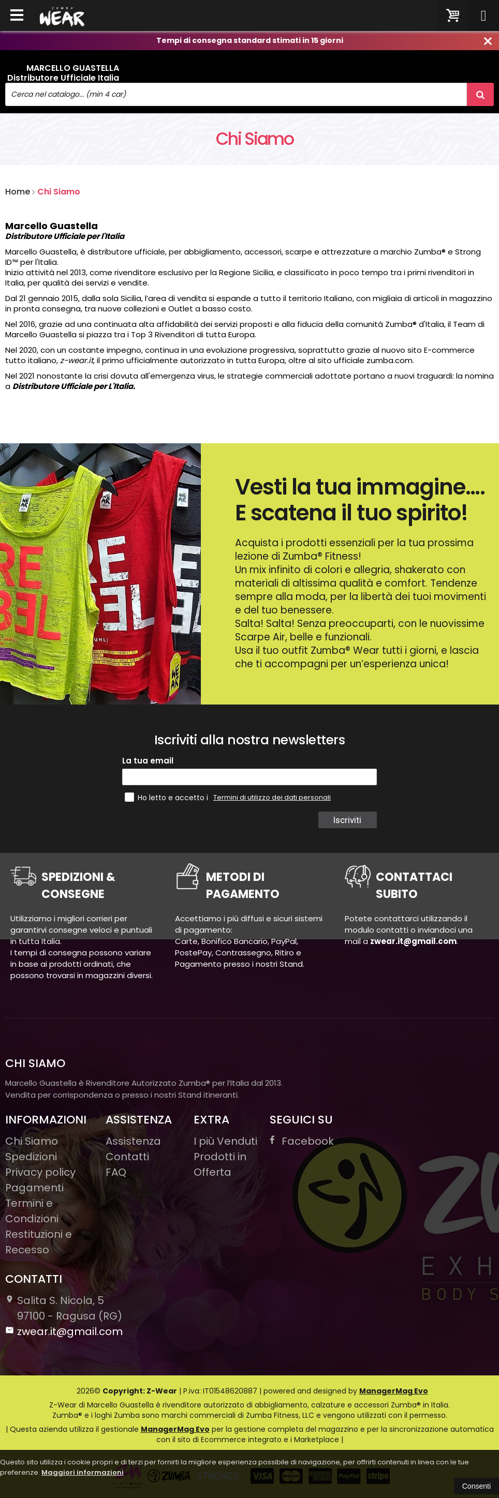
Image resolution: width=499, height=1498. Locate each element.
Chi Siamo (58, 191)
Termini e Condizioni (31, 1211)
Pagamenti (34, 1187)
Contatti (127, 1156)
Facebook (302, 1141)
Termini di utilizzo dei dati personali (272, 797)
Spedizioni (31, 1156)
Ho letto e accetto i (167, 797)
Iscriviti (347, 820)
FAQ (116, 1172)
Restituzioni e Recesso (38, 1242)
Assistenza (133, 1141)
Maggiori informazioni (82, 1472)
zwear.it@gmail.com (64, 1331)
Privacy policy (40, 1172)
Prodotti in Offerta (220, 1164)
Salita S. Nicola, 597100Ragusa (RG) (63, 1308)
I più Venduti (225, 1141)
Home (17, 191)
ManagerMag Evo (393, 1391)
